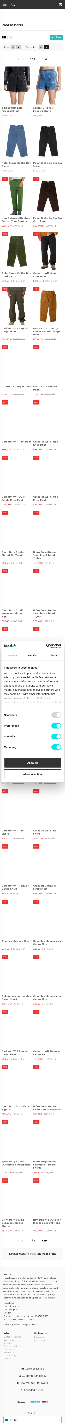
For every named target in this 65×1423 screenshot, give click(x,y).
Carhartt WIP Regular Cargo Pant (15, 330)
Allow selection (32, 774)
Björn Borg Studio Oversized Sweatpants (47, 1108)
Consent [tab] (12, 655)
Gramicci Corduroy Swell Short (44, 887)
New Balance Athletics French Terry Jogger (16, 219)
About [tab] (53, 655)
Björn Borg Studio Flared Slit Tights (13, 553)
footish (31, 1253)
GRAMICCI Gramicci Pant (45, 388)
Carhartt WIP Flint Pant (16, 441)
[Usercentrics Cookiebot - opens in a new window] (46, 646)
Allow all (32, 762)
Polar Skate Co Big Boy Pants (16, 164)
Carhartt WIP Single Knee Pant (45, 275)
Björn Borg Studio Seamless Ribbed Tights (44, 555)
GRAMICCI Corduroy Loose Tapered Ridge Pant (46, 331)
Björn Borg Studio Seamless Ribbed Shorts (44, 1164)
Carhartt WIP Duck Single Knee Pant (13, 498)
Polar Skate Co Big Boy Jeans (47, 164)
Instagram (39, 1340)
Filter (57, 37)
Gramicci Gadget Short (16, 941)
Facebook (39, 1337)
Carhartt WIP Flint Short (13, 832)
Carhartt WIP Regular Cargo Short (15, 887)
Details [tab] (32, 655)
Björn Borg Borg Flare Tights (15, 1108)
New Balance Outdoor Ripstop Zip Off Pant (47, 1221)
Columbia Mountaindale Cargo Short (48, 942)
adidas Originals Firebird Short (12, 109)
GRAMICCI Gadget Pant (16, 386)
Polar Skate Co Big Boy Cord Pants (47, 219)
